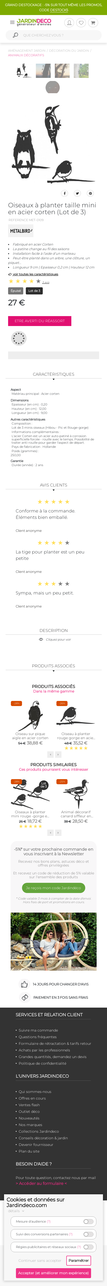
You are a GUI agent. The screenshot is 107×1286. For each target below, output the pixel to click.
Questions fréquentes (38, 1037)
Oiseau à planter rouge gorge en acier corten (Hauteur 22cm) (76, 740)
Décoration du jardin (69, 50)
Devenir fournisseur (36, 1144)
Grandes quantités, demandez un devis (53, 1056)
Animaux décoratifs (26, 55)
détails (17, 1211)
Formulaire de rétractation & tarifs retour (55, 1043)
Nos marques (30, 1124)
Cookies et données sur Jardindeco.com (36, 1202)
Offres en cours (32, 1098)
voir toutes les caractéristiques (33, 274)
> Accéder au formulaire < (41, 1183)
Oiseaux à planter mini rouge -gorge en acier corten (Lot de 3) (30, 816)
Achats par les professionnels (44, 1050)
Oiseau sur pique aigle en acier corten (30, 736)
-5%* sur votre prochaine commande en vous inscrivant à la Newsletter (53, 851)
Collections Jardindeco (39, 1131)
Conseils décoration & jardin (43, 1138)
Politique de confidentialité (42, 1063)
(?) (49, 1221)
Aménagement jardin (27, 50)
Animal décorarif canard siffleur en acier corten (76, 816)
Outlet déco (29, 1111)
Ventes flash (29, 1105)
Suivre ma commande (38, 1030)
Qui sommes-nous (35, 1091)
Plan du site (29, 1151)
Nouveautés (29, 1118)
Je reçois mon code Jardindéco (53, 888)
